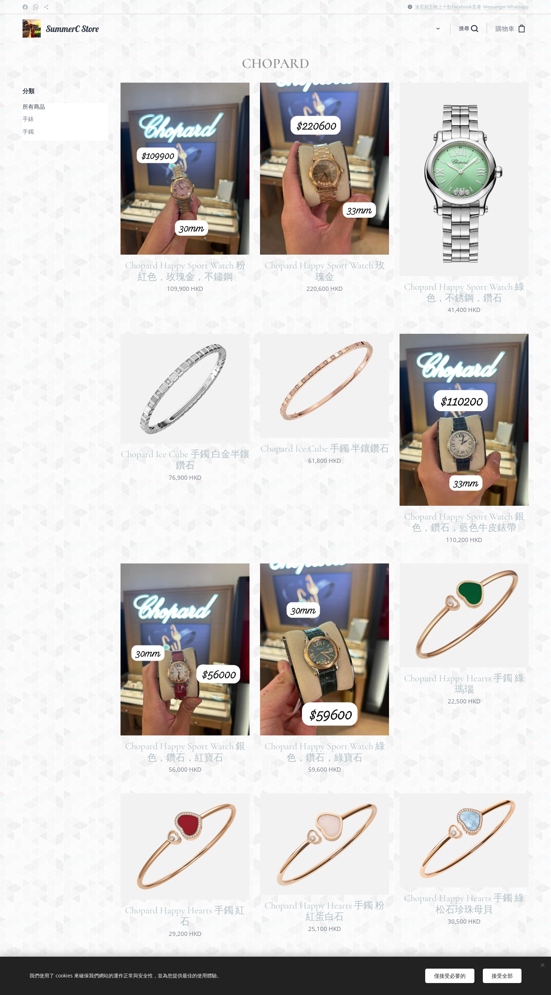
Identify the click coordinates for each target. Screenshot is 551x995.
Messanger (494, 7)
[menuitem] (117, 28)
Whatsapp (518, 7)
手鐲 (28, 131)
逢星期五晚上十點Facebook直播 (448, 7)
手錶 (28, 119)
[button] (468, 28)
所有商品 (33, 106)
